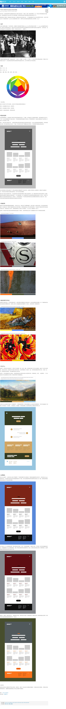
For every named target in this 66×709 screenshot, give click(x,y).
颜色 (12, 703)
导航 (33, 1)
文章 (14, 1)
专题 (22, 1)
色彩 (4, 11)
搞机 (29, 1)
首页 (10, 1)
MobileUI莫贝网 (3, 1)
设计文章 (1, 11)
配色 (10, 703)
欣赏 (18, 1)
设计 (8, 703)
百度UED (5, 694)
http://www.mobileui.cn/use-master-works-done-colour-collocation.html (17, 702)
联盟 (26, 1)
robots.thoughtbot (5, 692)
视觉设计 (6, 11)
